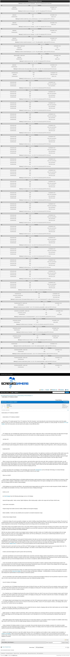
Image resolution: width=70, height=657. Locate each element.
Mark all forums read (32, 653)
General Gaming (20, 395)
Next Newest (10, 642)
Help (67, 389)
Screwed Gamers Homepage (7, 374)
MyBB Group (14, 655)
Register (16, 392)
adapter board (13, 543)
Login (12, 392)
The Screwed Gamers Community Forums (9, 395)
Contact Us (3, 653)
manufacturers (38, 469)
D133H (8, 405)
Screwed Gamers (9, 653)
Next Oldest (4, 642)
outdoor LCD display (6, 633)
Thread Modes (66, 401)
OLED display (7, 496)
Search (47, 389)
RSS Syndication (40, 653)
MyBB (6, 655)
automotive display (16, 571)
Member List (54, 389)
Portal (42, 389)
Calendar (62, 389)
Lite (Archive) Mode (23, 653)
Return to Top (16, 653)
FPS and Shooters (27, 395)
